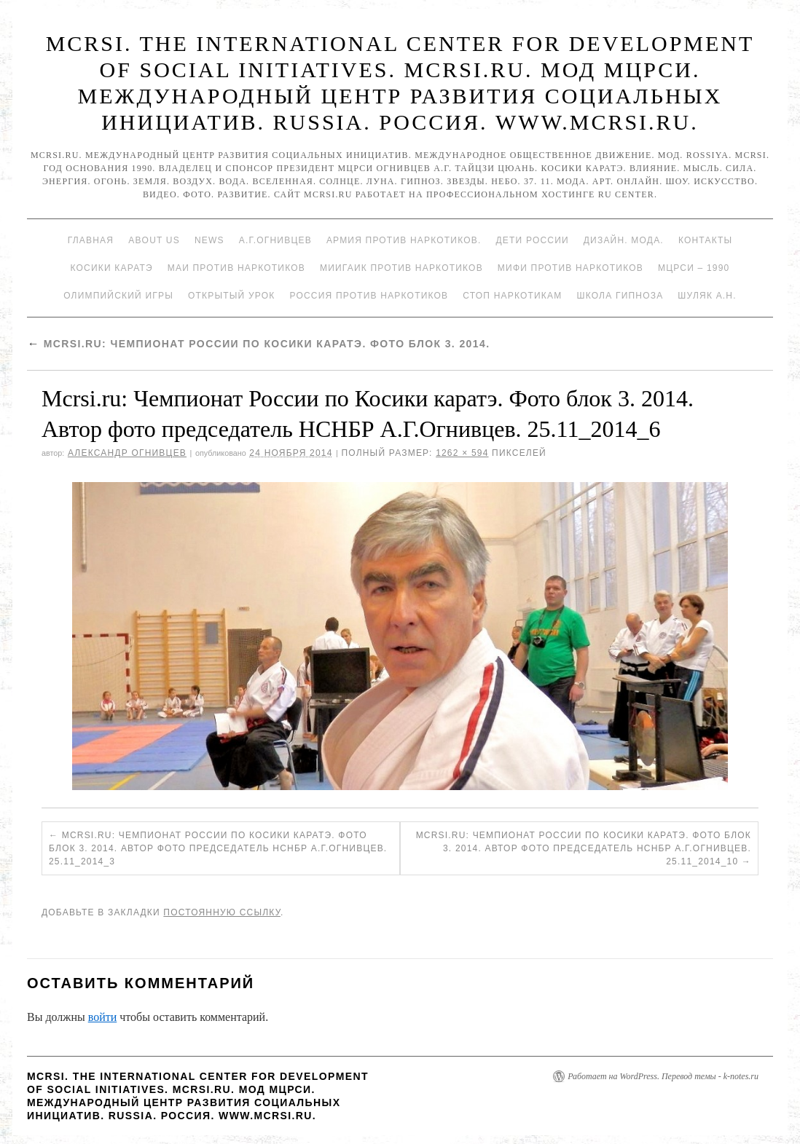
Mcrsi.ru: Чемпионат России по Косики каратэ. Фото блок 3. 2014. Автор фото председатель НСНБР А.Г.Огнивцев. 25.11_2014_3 (218, 848)
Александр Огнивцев (127, 453)
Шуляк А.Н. (707, 296)
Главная (91, 240)
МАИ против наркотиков (236, 268)
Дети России (532, 240)
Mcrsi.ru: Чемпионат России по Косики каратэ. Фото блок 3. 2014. (258, 344)
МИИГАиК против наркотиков (401, 268)
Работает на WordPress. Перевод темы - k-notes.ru (663, 1076)
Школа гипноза (619, 296)
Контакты (705, 240)
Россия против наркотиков (368, 296)
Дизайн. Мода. (624, 240)
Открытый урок (231, 296)
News (209, 240)
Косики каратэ (112, 268)
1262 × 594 (462, 453)
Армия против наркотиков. (404, 240)
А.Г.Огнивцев (275, 240)
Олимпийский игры (118, 296)
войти (102, 1017)
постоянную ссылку (222, 912)
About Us (154, 240)
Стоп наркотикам (512, 296)
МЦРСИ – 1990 (693, 268)
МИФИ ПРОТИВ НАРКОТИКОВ (570, 268)
